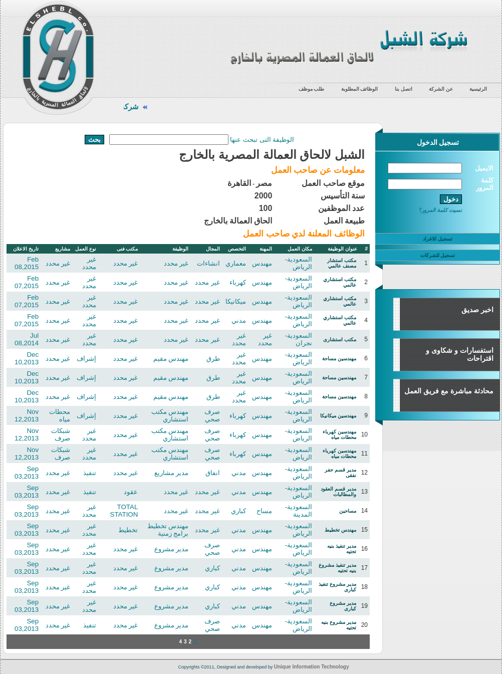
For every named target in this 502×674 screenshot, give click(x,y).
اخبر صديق (477, 310)
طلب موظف (312, 89)
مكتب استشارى (339, 339)
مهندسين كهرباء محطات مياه (339, 434)
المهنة (266, 249)
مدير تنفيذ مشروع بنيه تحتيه (337, 567)
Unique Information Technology (311, 666)
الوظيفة (180, 249)
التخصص (237, 249)
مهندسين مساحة (339, 358)
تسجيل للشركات (437, 255)
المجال (213, 249)
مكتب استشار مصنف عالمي (341, 263)
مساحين (347, 511)
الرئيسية (478, 89)
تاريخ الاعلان (26, 249)
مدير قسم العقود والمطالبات (338, 491)
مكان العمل (300, 249)
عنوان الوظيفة (342, 249)
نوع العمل (85, 249)
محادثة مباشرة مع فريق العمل (448, 391)
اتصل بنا (403, 89)
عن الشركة (441, 89)
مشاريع (62, 249)
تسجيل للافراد (437, 239)
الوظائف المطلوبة (359, 89)
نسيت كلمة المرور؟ (440, 210)
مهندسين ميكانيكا (338, 415)
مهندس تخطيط (340, 530)
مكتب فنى (127, 249)
